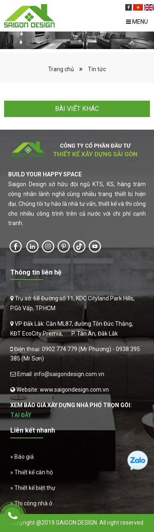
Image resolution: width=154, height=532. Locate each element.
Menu (137, 21)
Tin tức (97, 69)
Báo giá (24, 456)
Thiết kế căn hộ (33, 472)
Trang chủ (61, 69)
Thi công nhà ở (33, 503)
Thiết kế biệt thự (34, 488)
